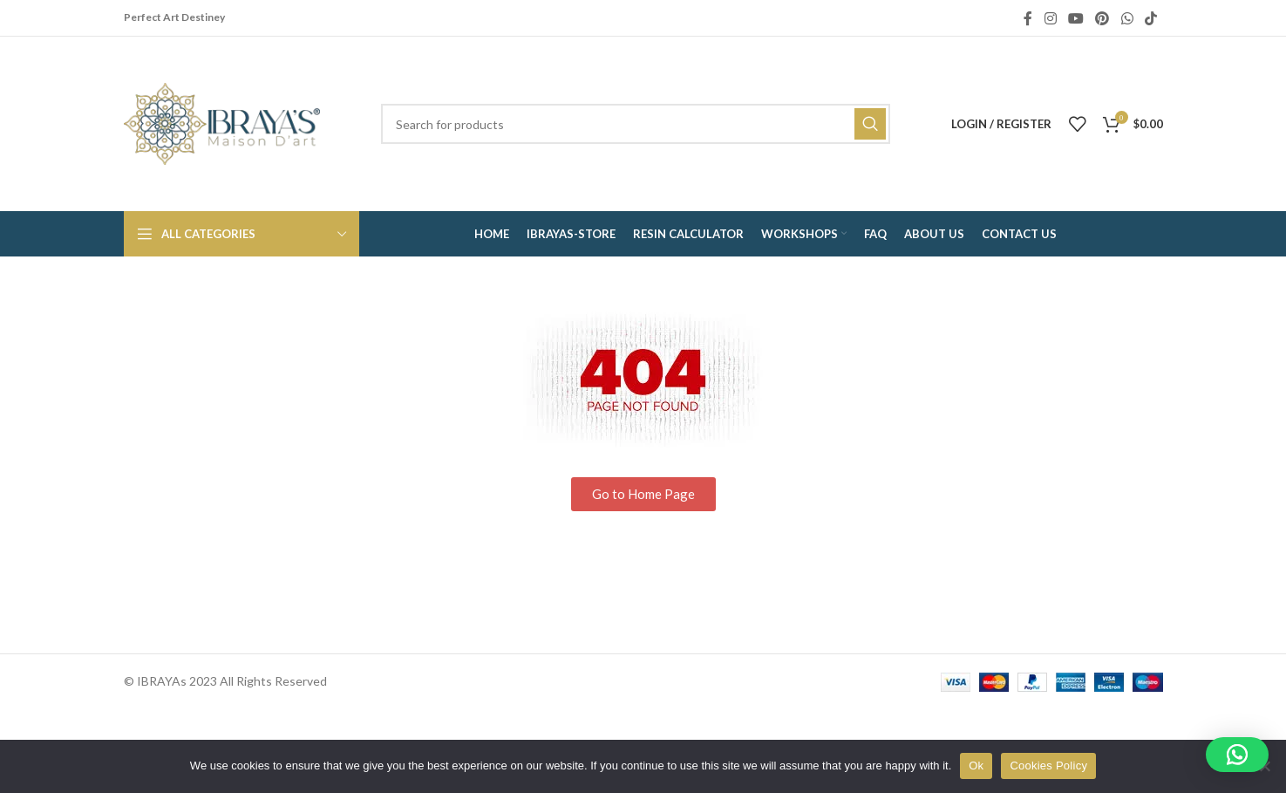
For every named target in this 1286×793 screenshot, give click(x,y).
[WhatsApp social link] (1127, 18)
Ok (976, 765)
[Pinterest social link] (1102, 18)
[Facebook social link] (1027, 18)
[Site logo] (222, 122)
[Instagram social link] (1050, 18)
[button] (1237, 754)
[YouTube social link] (1075, 18)
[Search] (635, 124)
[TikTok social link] (1150, 18)
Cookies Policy (1048, 765)
